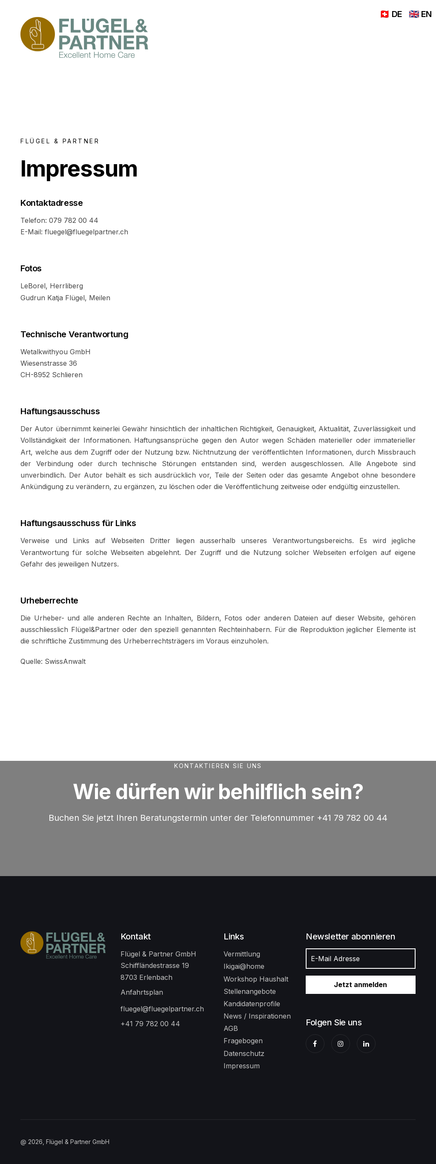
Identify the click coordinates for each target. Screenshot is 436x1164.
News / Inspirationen (257, 1016)
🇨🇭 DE (390, 14)
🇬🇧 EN (420, 14)
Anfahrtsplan (141, 992)
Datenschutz (244, 1053)
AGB (231, 1028)
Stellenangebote (250, 991)
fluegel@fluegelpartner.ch (162, 1009)
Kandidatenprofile (252, 1003)
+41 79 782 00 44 (150, 1023)
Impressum (242, 1066)
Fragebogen (243, 1040)
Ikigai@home (244, 966)
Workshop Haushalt (256, 979)
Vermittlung (242, 954)
